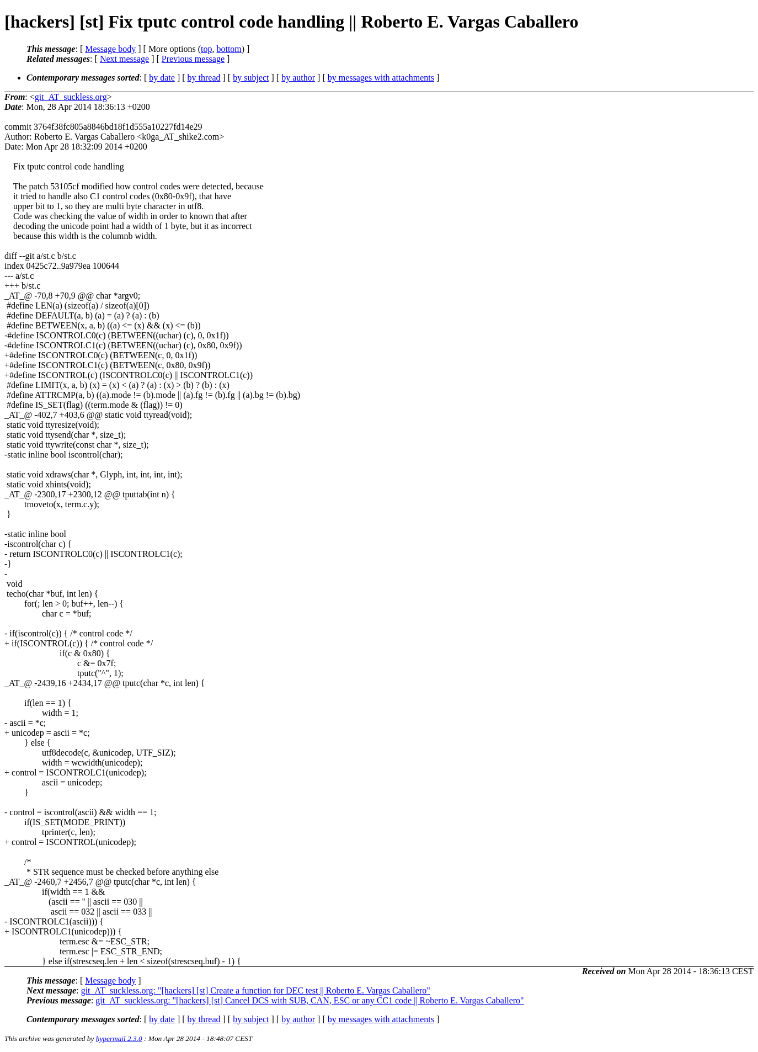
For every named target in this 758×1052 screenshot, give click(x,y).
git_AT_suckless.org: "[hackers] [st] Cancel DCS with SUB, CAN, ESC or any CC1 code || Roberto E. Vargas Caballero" (309, 1000)
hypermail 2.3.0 (119, 1038)
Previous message (193, 58)
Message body (110, 49)
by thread (204, 77)
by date (162, 77)
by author (298, 77)
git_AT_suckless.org (71, 97)
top (206, 49)
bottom (228, 49)
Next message (124, 58)
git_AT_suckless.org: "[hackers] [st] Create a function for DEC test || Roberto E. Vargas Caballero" (255, 990)
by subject (251, 77)
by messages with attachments (381, 77)
